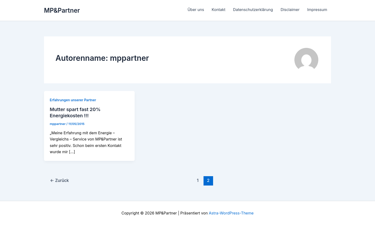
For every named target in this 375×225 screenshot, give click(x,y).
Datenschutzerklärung (253, 9)
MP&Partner (62, 10)
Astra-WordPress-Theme (231, 213)
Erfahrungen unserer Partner (73, 100)
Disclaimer (290, 9)
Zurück (59, 180)
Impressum (317, 9)
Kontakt (218, 9)
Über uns (196, 9)
